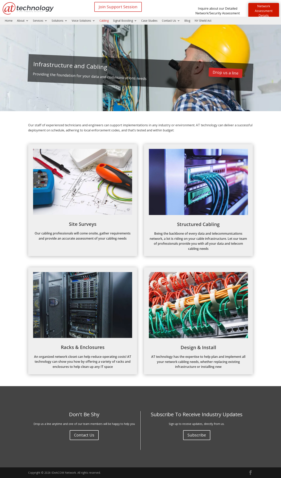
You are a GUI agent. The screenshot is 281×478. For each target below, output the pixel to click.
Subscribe (196, 435)
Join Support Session (118, 6)
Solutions (57, 20)
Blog (187, 20)
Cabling (104, 20)
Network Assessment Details (264, 11)
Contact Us (169, 20)
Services (38, 20)
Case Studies (149, 20)
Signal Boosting (123, 20)
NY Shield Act (203, 20)
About (21, 20)
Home (9, 20)
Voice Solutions (81, 20)
